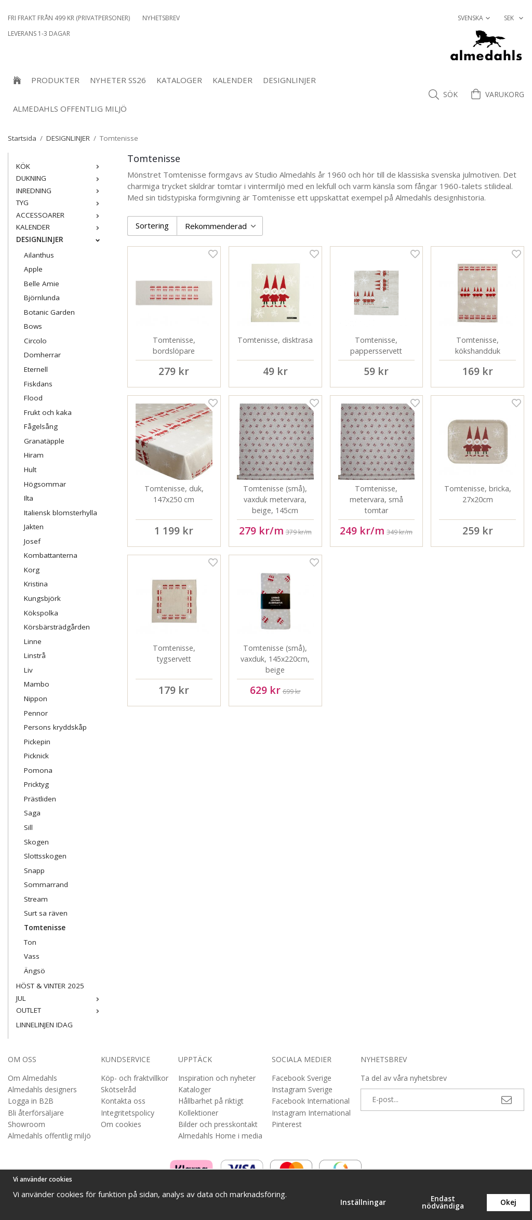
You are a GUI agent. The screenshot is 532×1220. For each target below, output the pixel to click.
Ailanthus (39, 255)
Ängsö (34, 970)
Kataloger (179, 80)
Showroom (26, 1124)
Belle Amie (41, 283)
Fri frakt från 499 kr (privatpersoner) (69, 18)
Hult (30, 469)
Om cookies (121, 1124)
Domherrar (42, 354)
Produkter (55, 80)
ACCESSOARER (60, 215)
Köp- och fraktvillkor (134, 1078)
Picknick (36, 755)
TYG (60, 202)
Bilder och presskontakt (218, 1124)
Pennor (36, 713)
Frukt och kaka (48, 412)
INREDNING (60, 190)
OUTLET (60, 1010)
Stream (36, 899)
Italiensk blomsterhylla (60, 512)
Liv (28, 670)
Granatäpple (44, 441)
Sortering (152, 225)
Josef (32, 541)
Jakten (34, 526)
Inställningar (363, 1202)
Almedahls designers (42, 1089)
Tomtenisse (44, 927)
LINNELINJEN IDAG (44, 1024)
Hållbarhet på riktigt (211, 1101)
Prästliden (40, 798)
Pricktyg (36, 784)
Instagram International (311, 1113)
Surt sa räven (46, 913)
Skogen (36, 842)
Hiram (34, 455)
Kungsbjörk (42, 598)
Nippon (35, 698)
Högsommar (45, 484)
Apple (33, 269)
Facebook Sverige (301, 1078)
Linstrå (35, 655)
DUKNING (60, 178)
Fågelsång (41, 426)
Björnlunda (42, 297)
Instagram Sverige (302, 1089)
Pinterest (287, 1124)
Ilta (28, 498)
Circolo (35, 340)
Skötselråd (118, 1089)
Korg (31, 569)
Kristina (36, 583)
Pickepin (37, 741)
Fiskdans (38, 383)
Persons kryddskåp (55, 727)
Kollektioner (198, 1113)
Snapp (34, 870)
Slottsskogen (45, 856)
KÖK (60, 166)
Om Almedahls (32, 1078)
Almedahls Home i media (220, 1136)
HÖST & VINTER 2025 (50, 985)
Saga (32, 812)
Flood (33, 398)
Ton (30, 942)
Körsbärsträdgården (57, 627)
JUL (60, 998)
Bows (33, 326)
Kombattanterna (50, 555)
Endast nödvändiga (443, 1202)
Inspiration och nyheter (217, 1078)
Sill (28, 827)
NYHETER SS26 (118, 80)
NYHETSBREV (161, 18)
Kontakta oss (123, 1101)
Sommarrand (46, 884)
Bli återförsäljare (36, 1113)
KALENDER (232, 80)
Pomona (38, 770)
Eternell (36, 369)
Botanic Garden (49, 312)
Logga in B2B (31, 1101)
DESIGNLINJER (289, 80)
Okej (508, 1202)
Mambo (36, 684)
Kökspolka (41, 613)
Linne (33, 641)
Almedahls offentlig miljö (70, 108)
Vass (31, 956)
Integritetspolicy (127, 1113)
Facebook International (311, 1101)
